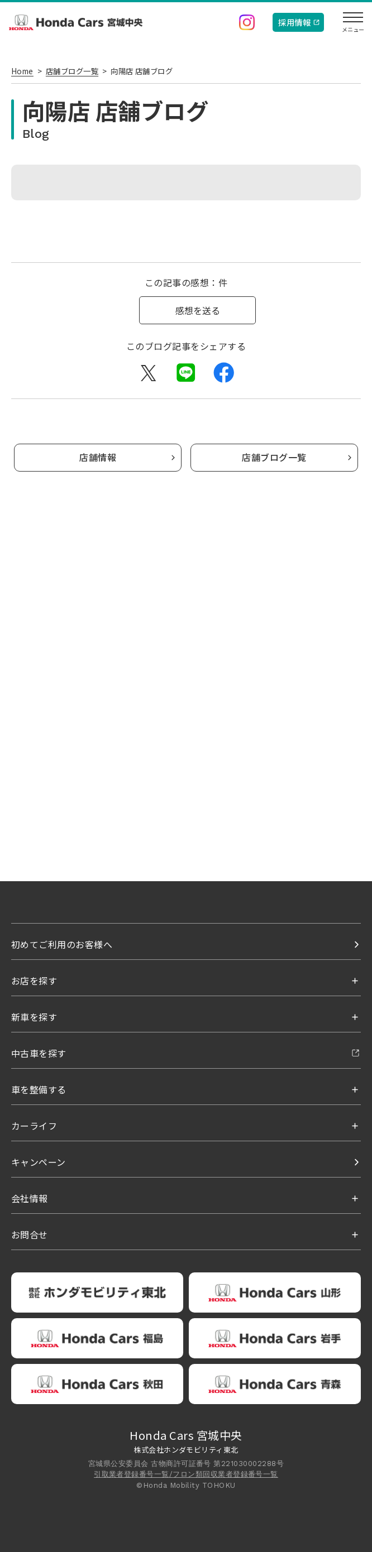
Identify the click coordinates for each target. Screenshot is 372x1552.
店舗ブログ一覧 (72, 71)
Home (22, 71)
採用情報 (294, 22)
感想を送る (197, 310)
